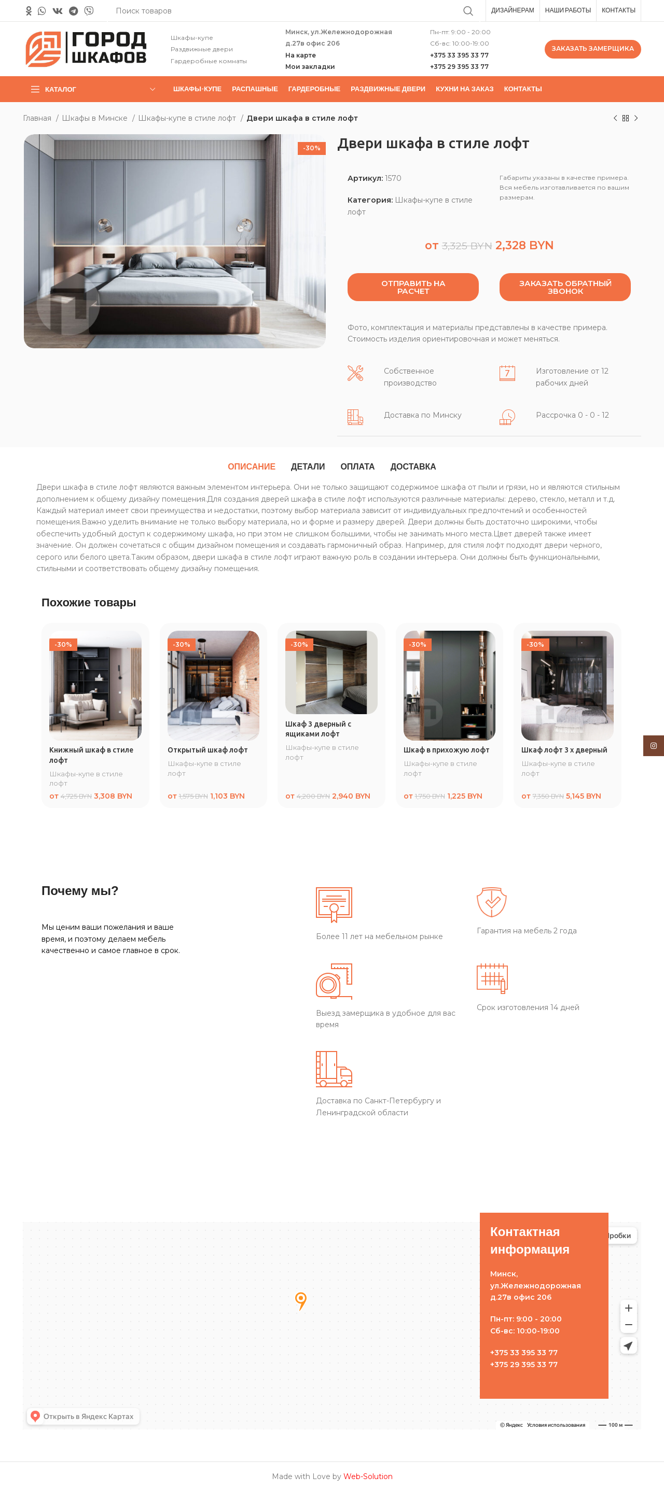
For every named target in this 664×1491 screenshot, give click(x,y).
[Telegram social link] (73, 11)
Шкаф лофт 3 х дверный (564, 750)
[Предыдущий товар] (615, 118)
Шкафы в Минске (96, 118)
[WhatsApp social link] (42, 11)
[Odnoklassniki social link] (29, 11)
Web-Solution (368, 1476)
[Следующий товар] (636, 118)
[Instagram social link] (653, 745)
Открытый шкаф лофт (208, 750)
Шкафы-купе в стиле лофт (188, 118)
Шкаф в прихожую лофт (447, 750)
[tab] (251, 467)
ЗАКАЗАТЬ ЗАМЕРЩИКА (593, 48)
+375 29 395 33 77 (459, 66)
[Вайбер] (88, 11)
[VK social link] (57, 11)
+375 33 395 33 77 (459, 55)
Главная (38, 118)
